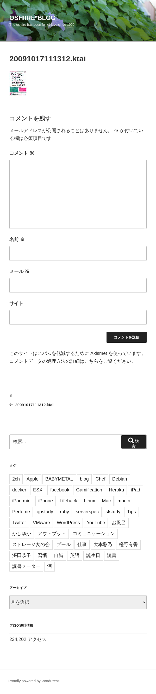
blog (84, 479)
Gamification (89, 489)
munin (123, 500)
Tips (131, 511)
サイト (16, 303)
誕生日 (93, 555)
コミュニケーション (94, 533)
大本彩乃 (102, 544)
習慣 (42, 555)
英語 (74, 555)
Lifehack (68, 500)
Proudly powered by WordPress (34, 681)
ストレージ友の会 (31, 544)
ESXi (38, 489)
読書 (111, 555)
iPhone (45, 500)
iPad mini (22, 500)
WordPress (68, 522)
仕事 (82, 544)
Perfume (21, 511)
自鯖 (58, 555)
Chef (100, 479)
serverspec (87, 511)
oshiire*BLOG (32, 17)
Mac (106, 500)
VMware (41, 522)
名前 (17, 239)
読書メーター (26, 566)
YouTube (96, 522)
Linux (89, 500)
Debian (119, 479)
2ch (16, 479)
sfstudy (112, 511)
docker (19, 489)
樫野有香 (128, 544)
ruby (64, 511)
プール (64, 544)
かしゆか (21, 533)
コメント (21, 153)
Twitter (19, 522)
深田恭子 (21, 555)
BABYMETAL (59, 479)
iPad (135, 489)
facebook (59, 489)
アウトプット (52, 533)
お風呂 (119, 522)
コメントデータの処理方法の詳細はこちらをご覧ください (70, 361)
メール (19, 271)
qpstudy (45, 511)
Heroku (116, 489)
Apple (33, 479)
